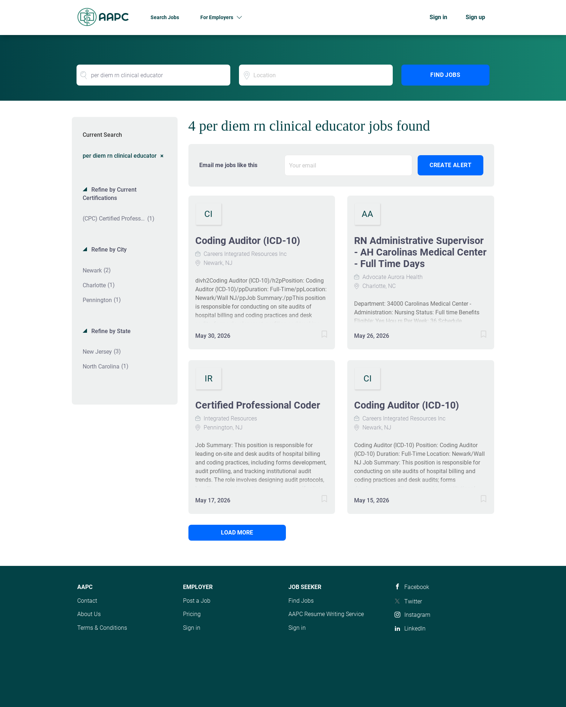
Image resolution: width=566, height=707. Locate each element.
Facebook (416, 587)
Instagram (417, 614)
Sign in (438, 17)
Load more (237, 532)
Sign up (475, 17)
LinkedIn (415, 628)
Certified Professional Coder (257, 405)
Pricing (192, 614)
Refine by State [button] (110, 331)
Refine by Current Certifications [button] (109, 193)
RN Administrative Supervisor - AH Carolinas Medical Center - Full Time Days (420, 252)
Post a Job (196, 600)
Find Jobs (445, 74)
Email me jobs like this (228, 165)
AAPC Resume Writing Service (326, 614)
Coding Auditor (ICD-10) (247, 240)
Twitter (413, 601)
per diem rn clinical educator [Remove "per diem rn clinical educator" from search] (120, 155)
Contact (87, 600)
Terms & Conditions (102, 627)
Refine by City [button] (108, 249)
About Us (89, 614)
